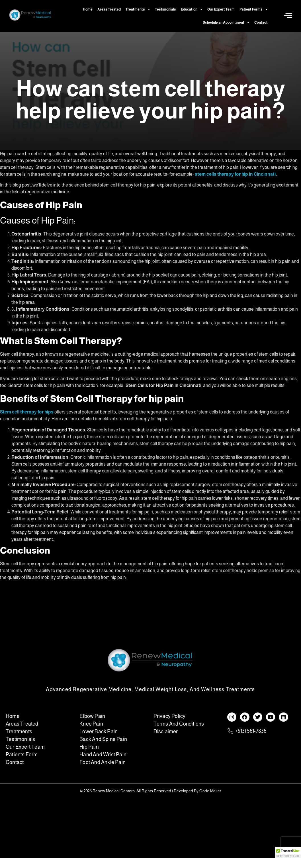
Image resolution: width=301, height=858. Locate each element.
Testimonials (165, 9)
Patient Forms (253, 9)
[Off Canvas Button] (288, 15)
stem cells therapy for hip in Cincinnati (235, 174)
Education (191, 9)
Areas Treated (109, 9)
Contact (261, 22)
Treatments (138, 9)
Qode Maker (210, 791)
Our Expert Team (221, 9)
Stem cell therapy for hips (27, 411)
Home (88, 9)
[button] (288, 852)
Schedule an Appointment (226, 22)
